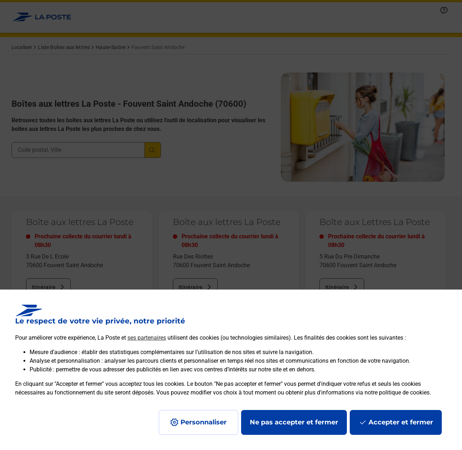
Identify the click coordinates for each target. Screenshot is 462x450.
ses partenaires (146, 337)
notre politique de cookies (397, 392)
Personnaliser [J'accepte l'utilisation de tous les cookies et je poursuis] (203, 422)
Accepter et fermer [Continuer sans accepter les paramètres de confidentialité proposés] (401, 422)
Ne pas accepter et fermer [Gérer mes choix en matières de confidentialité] (294, 422)
